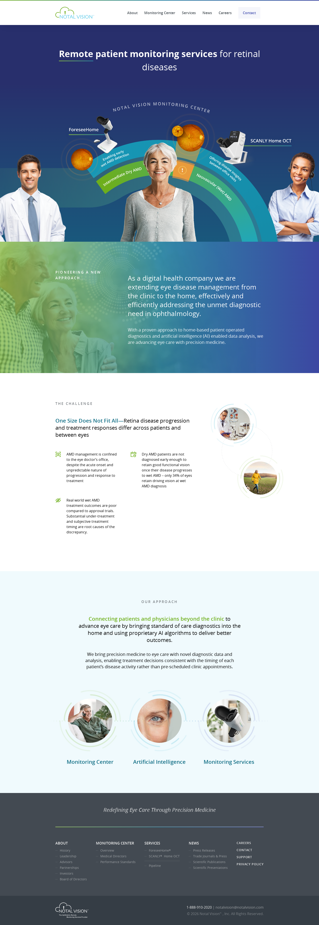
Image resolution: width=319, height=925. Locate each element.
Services (189, 12)
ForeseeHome (160, 850)
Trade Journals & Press (210, 856)
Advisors (66, 862)
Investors (66, 873)
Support (244, 857)
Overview (107, 850)
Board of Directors (73, 879)
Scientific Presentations (210, 868)
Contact (249, 12)
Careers (225, 12)
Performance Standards (118, 862)
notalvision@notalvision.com (240, 907)
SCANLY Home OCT (164, 856)
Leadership (68, 856)
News (207, 12)
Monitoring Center (159, 12)
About (132, 12)
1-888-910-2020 (199, 907)
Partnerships (69, 868)
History (65, 850)
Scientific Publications (209, 862)
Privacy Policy (250, 864)
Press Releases (204, 850)
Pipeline (155, 866)
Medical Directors (113, 856)
